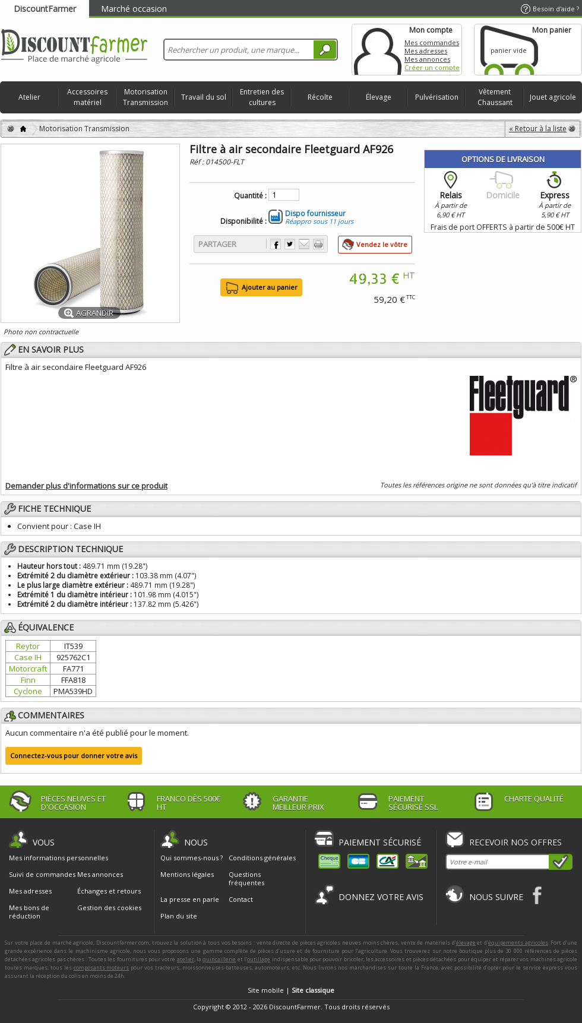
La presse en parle (189, 899)
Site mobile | (291, 990)
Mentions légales (187, 874)
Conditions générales (262, 857)
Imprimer (318, 244)
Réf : (197, 162)
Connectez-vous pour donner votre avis (73, 755)
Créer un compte (432, 67)
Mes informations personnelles (58, 858)
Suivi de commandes (42, 874)
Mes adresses (425, 50)
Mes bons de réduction (29, 912)
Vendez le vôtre (381, 244)
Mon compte (378, 49)
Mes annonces (427, 59)
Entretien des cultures (262, 97)
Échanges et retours (109, 891)
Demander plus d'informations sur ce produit (86, 485)
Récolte (320, 97)
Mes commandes (431, 42)
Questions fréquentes (246, 878)
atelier (185, 959)
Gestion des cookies (109, 908)
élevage (466, 942)
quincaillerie (219, 959)
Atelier (29, 97)
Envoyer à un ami (304, 244)
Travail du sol (203, 97)
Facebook (537, 895)
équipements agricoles (518, 942)
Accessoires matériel (87, 97)
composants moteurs (101, 967)
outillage (258, 959)
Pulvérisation (436, 97)
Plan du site (178, 915)
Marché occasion (134, 8)
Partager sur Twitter (289, 244)
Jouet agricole (553, 97)
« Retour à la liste (538, 128)
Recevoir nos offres (515, 842)
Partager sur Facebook (275, 244)
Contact (241, 899)
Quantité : (250, 196)
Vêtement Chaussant (495, 97)
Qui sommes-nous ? (191, 857)
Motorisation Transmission (145, 97)
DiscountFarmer (45, 8)
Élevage (378, 97)
